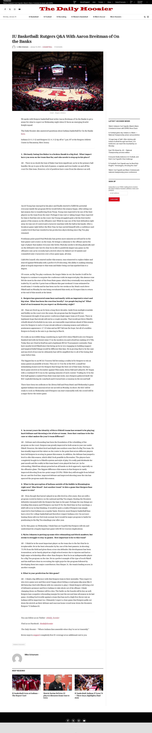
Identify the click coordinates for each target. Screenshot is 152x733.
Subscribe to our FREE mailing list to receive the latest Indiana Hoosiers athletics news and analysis (123, 190)
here (23, 134)
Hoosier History (140, 2)
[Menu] (148, 17)
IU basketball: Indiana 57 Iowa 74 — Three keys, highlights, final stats (88, 685)
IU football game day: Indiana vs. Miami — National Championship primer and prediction (123, 135)
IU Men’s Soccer (98, 17)
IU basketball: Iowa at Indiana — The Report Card (26, 685)
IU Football (48, 17)
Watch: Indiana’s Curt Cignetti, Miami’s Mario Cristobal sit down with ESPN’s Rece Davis (29, 3)
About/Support (85, 2)
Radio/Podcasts (121, 2)
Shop (109, 2)
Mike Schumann (23, 47)
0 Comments (58, 47)
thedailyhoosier (43, 614)
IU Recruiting (62, 17)
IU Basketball (35, 17)
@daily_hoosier (49, 609)
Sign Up (75, 2)
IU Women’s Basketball (80, 17)
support (36, 626)
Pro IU (131, 2)
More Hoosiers (114, 17)
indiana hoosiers (18, 635)
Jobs (94, 2)
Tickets (101, 2)
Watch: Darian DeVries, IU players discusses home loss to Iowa (56, 685)
